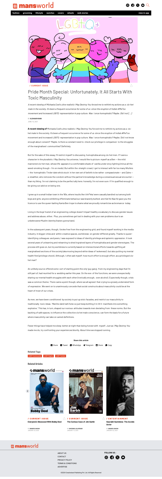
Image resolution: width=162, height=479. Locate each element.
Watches (50, 13)
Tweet (64, 345)
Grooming (27, 13)
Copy (108, 345)
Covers (61, 13)
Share (54, 345)
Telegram (88, 345)
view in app (144, 13)
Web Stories (82, 13)
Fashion (16, 13)
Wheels (70, 13)
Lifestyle (39, 13)
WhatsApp (75, 345)
